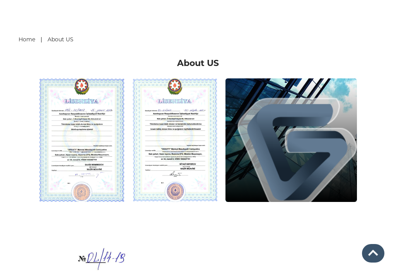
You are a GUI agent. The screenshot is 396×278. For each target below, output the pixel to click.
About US (60, 39)
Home (27, 39)
